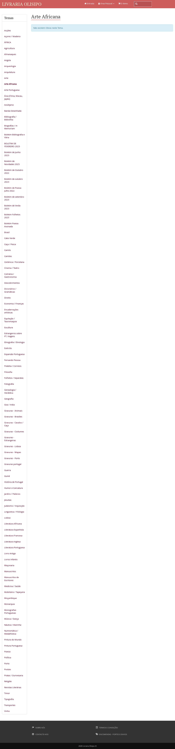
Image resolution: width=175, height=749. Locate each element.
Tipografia (9, 699)
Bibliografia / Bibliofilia (10, 118)
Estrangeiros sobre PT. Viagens (13, 335)
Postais (7, 669)
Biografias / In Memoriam (10, 127)
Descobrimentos (12, 282)
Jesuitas (7, 500)
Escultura (8, 327)
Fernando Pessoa (12, 360)
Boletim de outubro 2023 (13, 180)
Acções (7, 30)
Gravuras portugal (12, 464)
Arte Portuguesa (11, 90)
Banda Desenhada (12, 110)
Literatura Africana (13, 523)
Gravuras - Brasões (13, 416)
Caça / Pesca (10, 244)
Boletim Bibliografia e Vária (14, 136)
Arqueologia (10, 66)
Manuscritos (10, 571)
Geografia (8, 398)
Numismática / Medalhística (11, 632)
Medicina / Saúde (12, 586)
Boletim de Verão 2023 (12, 207)
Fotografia (9, 384)
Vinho (7, 711)
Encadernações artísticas (11, 311)
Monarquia (9, 604)
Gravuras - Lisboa (12, 446)
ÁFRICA (7, 42)
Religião (8, 681)
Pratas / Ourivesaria (13, 675)
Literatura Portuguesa (14, 547)
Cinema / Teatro (11, 268)
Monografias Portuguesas (10, 611)
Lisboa (7, 517)
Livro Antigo (10, 553)
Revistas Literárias (12, 687)
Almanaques (10, 54)
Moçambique (10, 598)
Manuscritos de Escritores (11, 578)
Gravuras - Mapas (12, 452)
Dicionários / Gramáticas (10, 290)
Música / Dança (11, 618)
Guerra (7, 470)
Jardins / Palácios (12, 493)
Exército (8, 348)
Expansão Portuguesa (14, 354)
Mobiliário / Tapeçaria (14, 592)
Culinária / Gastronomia (10, 275)
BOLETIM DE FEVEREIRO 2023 (12, 145)
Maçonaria (9, 565)
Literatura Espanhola (14, 529)
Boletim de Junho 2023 (12, 153)
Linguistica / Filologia (14, 511)
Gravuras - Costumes (14, 431)
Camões (8, 256)
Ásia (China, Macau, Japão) (13, 97)
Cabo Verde (9, 238)
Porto (6, 663)
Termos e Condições (107, 727)
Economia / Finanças (14, 303)
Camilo (7, 250)
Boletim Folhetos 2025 (12, 216)
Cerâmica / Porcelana (14, 262)
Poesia (7, 651)
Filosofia (8, 372)
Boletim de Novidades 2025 (12, 162)
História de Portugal (13, 482)
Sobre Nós (38, 727)
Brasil (7, 232)
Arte (6, 78)
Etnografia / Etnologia (14, 342)
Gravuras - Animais (13, 410)
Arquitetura (9, 72)
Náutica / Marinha (12, 624)
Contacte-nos (40, 734)
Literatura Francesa (13, 535)
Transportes (9, 705)
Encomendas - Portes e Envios (111, 734)
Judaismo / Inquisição (14, 505)
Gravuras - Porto (12, 458)
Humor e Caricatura (13, 488)
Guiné (7, 476)
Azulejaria (9, 104)
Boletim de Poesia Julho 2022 (12, 189)
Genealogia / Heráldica (10, 391)
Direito (7, 297)
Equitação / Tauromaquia (10, 320)
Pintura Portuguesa (13, 645)
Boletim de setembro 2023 (14, 198)
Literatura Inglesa (12, 541)
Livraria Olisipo (21, 4)
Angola (7, 60)
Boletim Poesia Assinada (11, 225)
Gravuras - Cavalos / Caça (13, 424)
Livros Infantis (11, 559)
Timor (7, 693)
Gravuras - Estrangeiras (10, 439)
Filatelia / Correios (12, 366)
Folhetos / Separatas (13, 377)
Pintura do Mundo (12, 639)
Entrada (89, 3)
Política (7, 657)
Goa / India (9, 404)
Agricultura (9, 48)
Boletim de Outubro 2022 (13, 171)
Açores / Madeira (12, 36)
